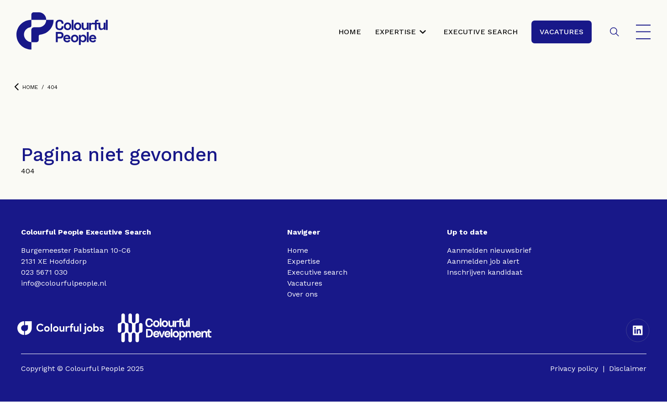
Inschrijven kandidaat (484, 272)
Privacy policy (574, 369)
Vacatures (304, 283)
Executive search (317, 272)
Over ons (302, 294)
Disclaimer (627, 369)
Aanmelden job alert (483, 261)
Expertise (303, 261)
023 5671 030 (44, 272)
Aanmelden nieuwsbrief (489, 250)
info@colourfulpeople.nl (63, 283)
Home (26, 87)
